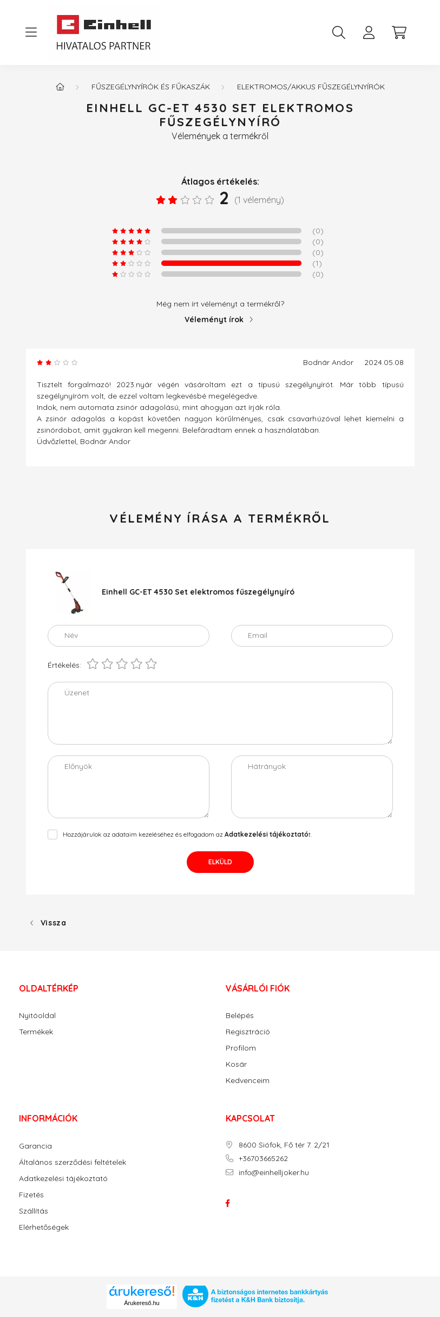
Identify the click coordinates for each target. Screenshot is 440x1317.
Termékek (36, 1031)
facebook (228, 1203)
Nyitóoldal (37, 1015)
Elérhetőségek (44, 1227)
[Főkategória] (60, 87)
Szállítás (33, 1211)
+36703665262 (263, 1158)
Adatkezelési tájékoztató (63, 1178)
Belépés (240, 1015)
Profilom (241, 1048)
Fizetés (31, 1194)
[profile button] (369, 32)
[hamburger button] (31, 32)
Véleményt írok (214, 319)
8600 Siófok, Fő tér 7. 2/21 (284, 1145)
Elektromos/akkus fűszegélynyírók (311, 87)
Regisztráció (248, 1031)
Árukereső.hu (141, 1303)
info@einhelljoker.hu (274, 1172)
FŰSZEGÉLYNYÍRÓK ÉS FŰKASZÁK (150, 87)
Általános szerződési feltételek (72, 1162)
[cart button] (399, 32)
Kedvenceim (248, 1080)
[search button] (339, 32)
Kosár (236, 1064)
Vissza (54, 923)
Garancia (35, 1146)
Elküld (220, 862)
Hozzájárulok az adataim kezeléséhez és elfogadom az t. (187, 834)
